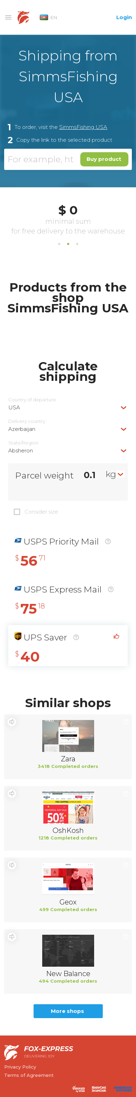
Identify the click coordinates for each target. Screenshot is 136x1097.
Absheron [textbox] (20, 450)
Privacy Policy (20, 1067)
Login (124, 17)
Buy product (104, 159)
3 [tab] (77, 243)
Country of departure (32, 400)
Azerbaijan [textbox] (21, 429)
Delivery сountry (26, 421)
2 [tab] (68, 243)
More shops (67, 1011)
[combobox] (68, 407)
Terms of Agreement (29, 1075)
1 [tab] (59, 243)
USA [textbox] (14, 407)
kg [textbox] (111, 474)
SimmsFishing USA (83, 127)
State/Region (23, 443)
